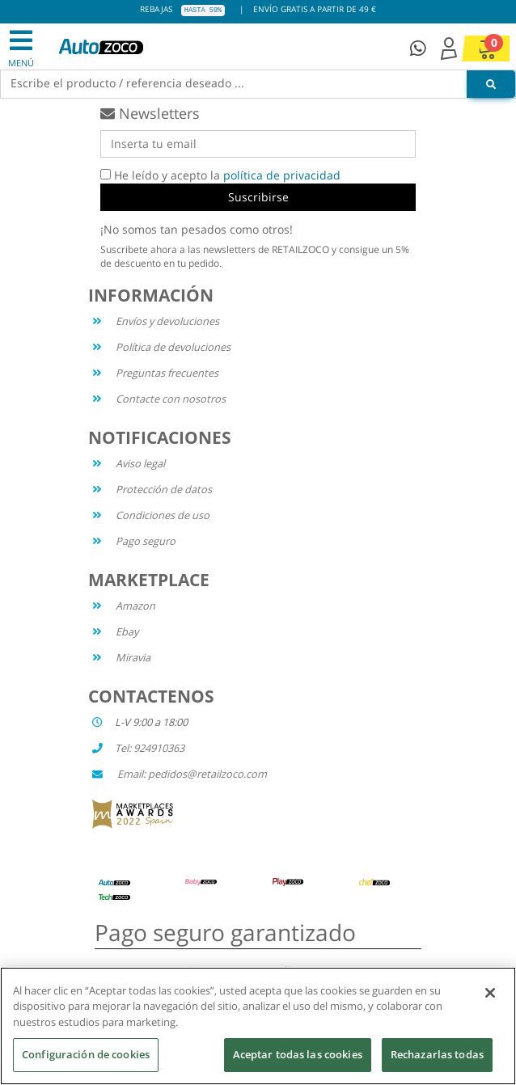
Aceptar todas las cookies (297, 1055)
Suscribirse (258, 197)
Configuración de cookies (86, 1055)
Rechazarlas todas (437, 1055)
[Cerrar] (490, 993)
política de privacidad (281, 175)
